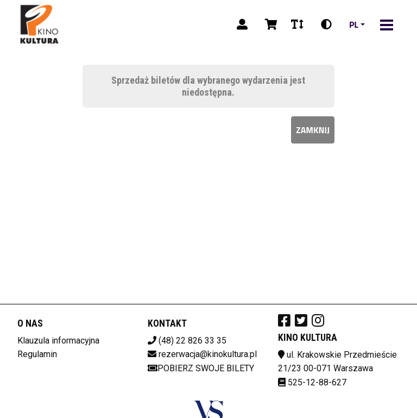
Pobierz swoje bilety (201, 368)
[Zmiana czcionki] (297, 24)
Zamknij (313, 129)
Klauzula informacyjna (58, 340)
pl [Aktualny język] (353, 24)
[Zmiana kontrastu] (326, 24)
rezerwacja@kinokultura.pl (208, 354)
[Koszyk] (269, 24)
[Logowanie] (242, 24)
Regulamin (37, 354)
